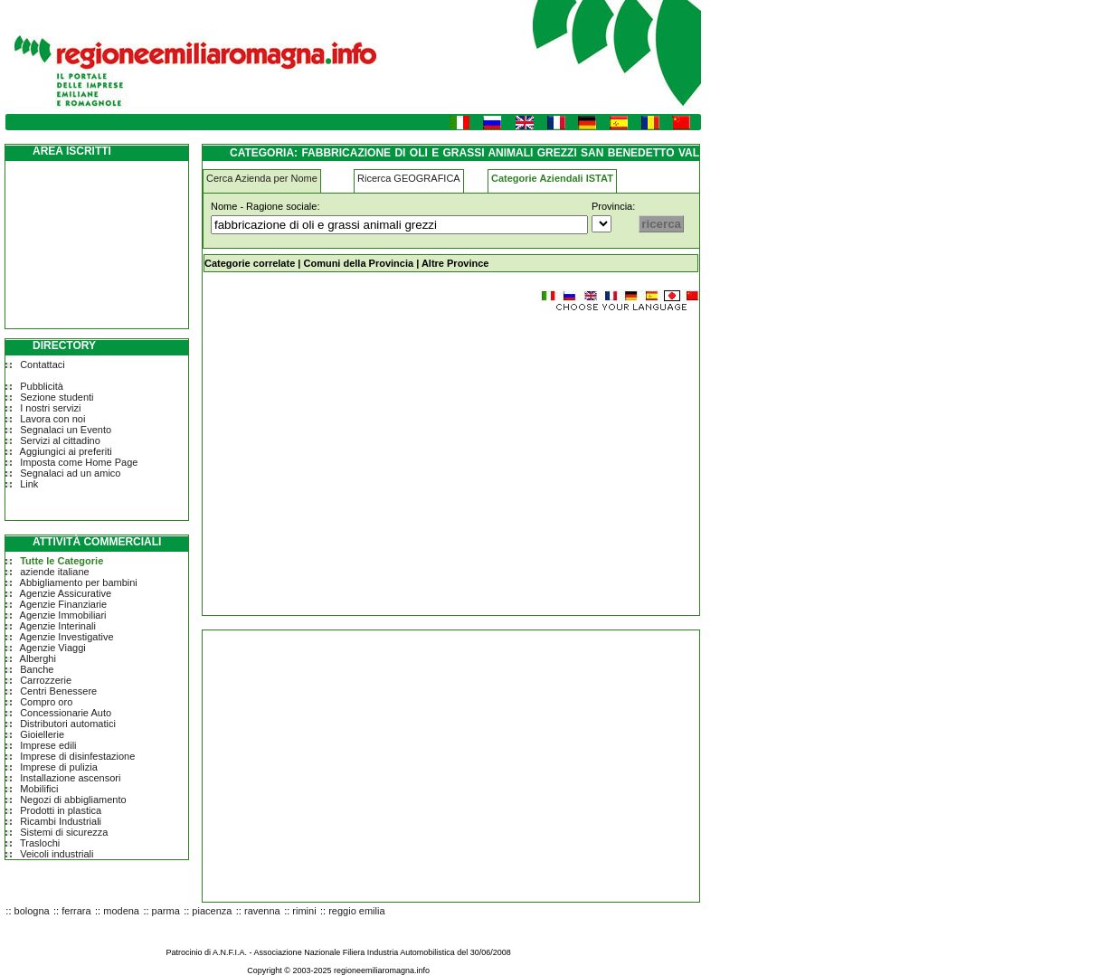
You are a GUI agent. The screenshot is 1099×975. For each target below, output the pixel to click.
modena (121, 910)
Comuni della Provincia (358, 263)
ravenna (262, 910)
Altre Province (455, 263)
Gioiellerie (42, 734)
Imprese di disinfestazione (77, 756)
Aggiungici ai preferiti (66, 451)
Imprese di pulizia (59, 767)
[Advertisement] (355, 455)
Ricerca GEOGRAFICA (408, 178)
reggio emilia (356, 910)
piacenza (212, 910)
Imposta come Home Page (78, 462)
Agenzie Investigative (67, 636)
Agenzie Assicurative (66, 593)
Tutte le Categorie (61, 560)
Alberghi (38, 658)
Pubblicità (41, 386)
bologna (32, 910)
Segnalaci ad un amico (70, 473)
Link (29, 483)
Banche (36, 669)
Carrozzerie (45, 680)
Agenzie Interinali (58, 625)
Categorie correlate (249, 263)
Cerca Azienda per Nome (261, 178)
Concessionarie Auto (65, 712)
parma (166, 910)
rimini (304, 910)
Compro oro (46, 701)
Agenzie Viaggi (53, 647)
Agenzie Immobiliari (63, 615)
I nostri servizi (50, 407)
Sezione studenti (56, 397)
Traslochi (40, 843)
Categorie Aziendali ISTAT (552, 178)
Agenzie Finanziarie (64, 604)
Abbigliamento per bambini (78, 582)
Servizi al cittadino (60, 440)
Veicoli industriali (56, 853)
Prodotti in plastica (60, 810)
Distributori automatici (68, 723)
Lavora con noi (52, 418)
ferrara (76, 910)
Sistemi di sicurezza (64, 832)
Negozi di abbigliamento (73, 799)
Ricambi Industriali (60, 821)
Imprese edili (48, 745)
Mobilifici (39, 788)
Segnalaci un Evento (65, 429)
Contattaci (42, 364)
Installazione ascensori (70, 777)
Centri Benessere (58, 691)
